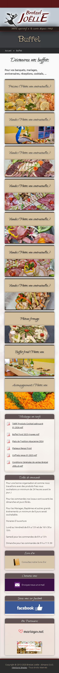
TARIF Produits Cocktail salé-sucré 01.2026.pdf (27, 425)
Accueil (8, 50)
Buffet (19, 50)
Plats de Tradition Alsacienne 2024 (27, 441)
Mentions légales (19, 667)
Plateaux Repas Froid (22, 448)
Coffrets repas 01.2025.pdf (24, 455)
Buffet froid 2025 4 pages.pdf (25, 434)
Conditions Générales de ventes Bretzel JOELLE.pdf (30, 464)
